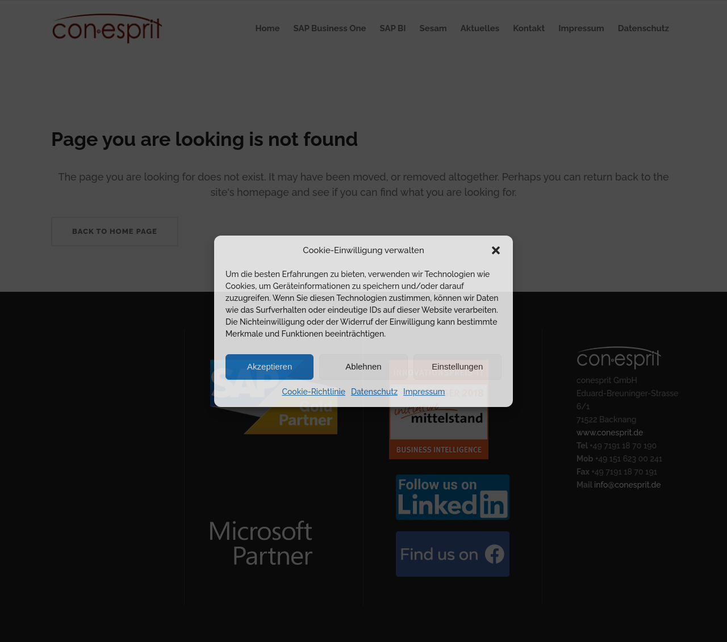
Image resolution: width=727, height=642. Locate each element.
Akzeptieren (269, 366)
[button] (496, 250)
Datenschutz (374, 391)
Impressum (424, 391)
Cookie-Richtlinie (313, 391)
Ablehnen (363, 366)
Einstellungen (457, 366)
